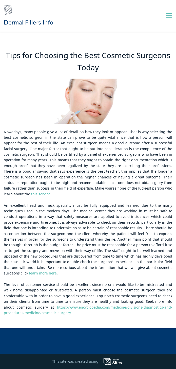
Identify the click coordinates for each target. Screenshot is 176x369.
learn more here (43, 273)
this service (40, 194)
